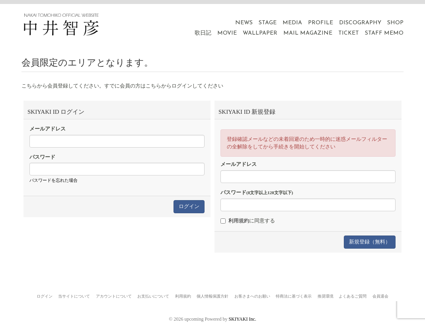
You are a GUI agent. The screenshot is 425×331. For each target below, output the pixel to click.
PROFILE (320, 23)
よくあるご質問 (353, 296)
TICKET (348, 33)
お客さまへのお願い (252, 296)
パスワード (42, 157)
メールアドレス (47, 129)
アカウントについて (114, 296)
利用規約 (238, 221)
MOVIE (227, 33)
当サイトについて (74, 296)
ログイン (45, 296)
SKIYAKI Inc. (242, 319)
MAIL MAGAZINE (307, 33)
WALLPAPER (260, 33)
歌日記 (203, 33)
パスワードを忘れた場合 (53, 180)
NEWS (244, 23)
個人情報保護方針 (212, 296)
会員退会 (380, 296)
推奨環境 (325, 296)
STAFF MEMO (384, 33)
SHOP (395, 23)
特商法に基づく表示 (294, 296)
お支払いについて (153, 296)
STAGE (268, 23)
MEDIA (292, 23)
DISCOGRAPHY (360, 23)
